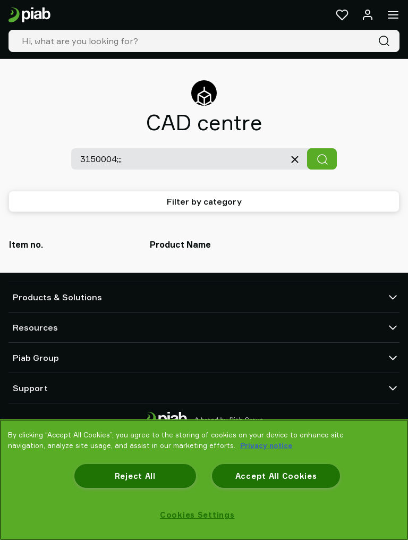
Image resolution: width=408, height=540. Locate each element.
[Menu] (393, 15)
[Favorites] (342, 15)
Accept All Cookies (276, 475)
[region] (204, 479)
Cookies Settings (197, 514)
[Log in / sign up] (367, 15)
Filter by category (204, 201)
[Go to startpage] (29, 15)
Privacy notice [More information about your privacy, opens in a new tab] (266, 445)
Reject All (135, 475)
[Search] (386, 41)
